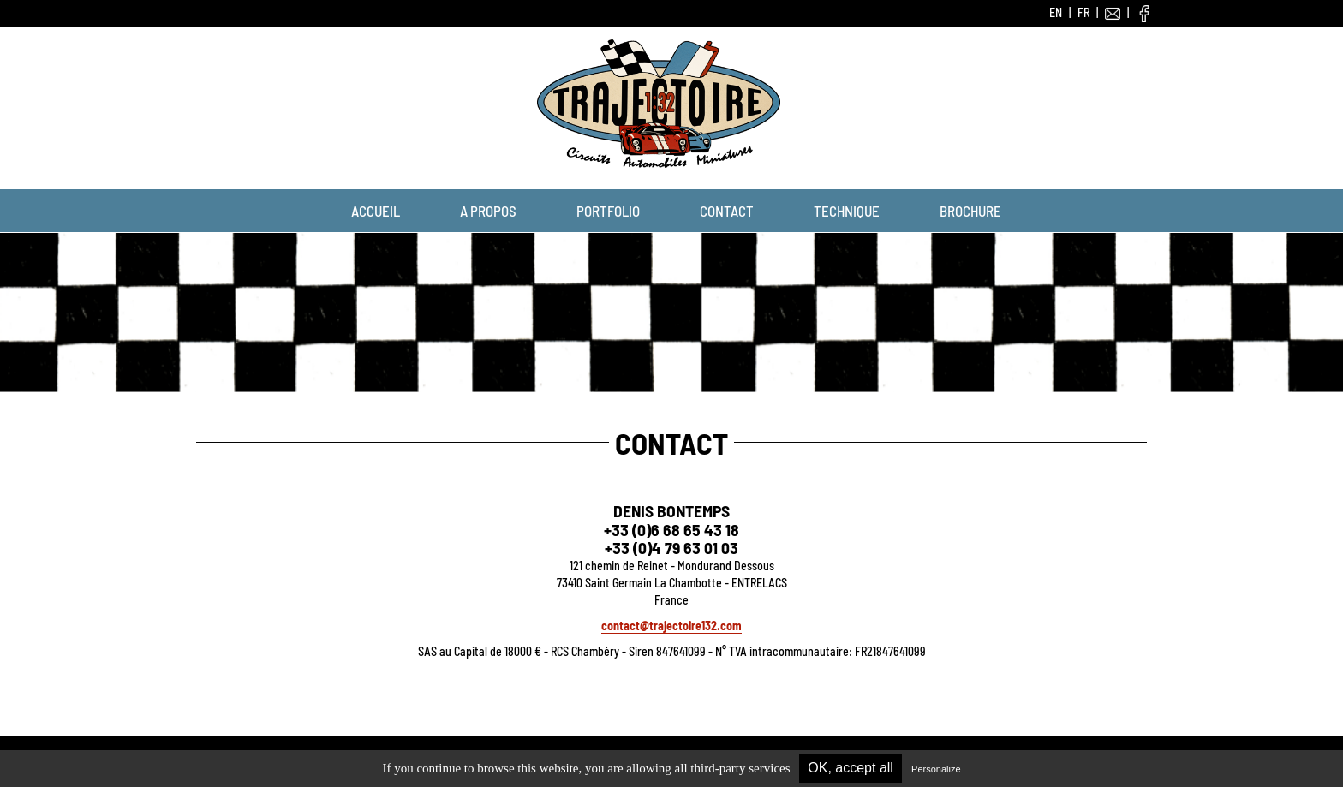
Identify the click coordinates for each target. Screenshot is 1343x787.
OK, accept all (850, 767)
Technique (847, 210)
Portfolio (608, 210)
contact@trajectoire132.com (671, 625)
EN (1055, 12)
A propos (488, 210)
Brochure (970, 210)
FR (1083, 12)
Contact (727, 210)
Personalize (935, 769)
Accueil (375, 210)
